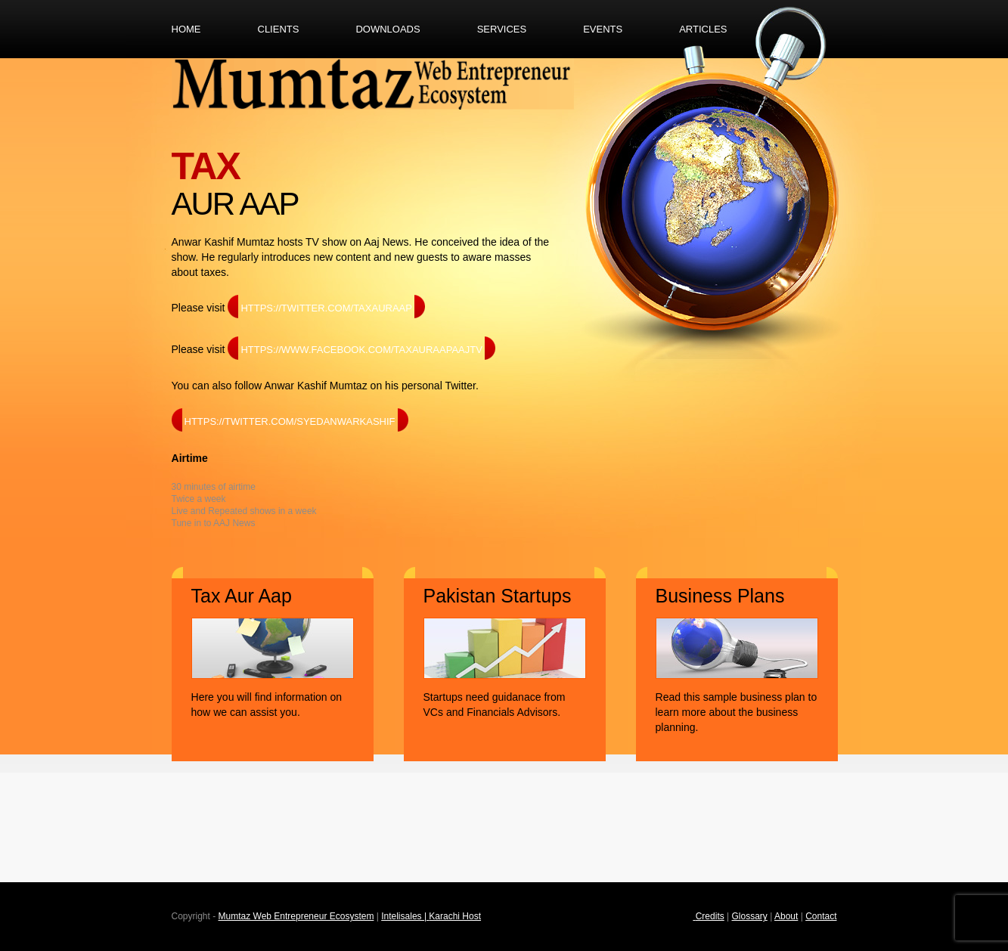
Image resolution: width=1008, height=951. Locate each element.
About (786, 916)
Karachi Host (455, 916)
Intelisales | (405, 916)
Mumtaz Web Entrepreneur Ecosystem (296, 916)
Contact (820, 916)
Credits (710, 916)
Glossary (750, 916)
